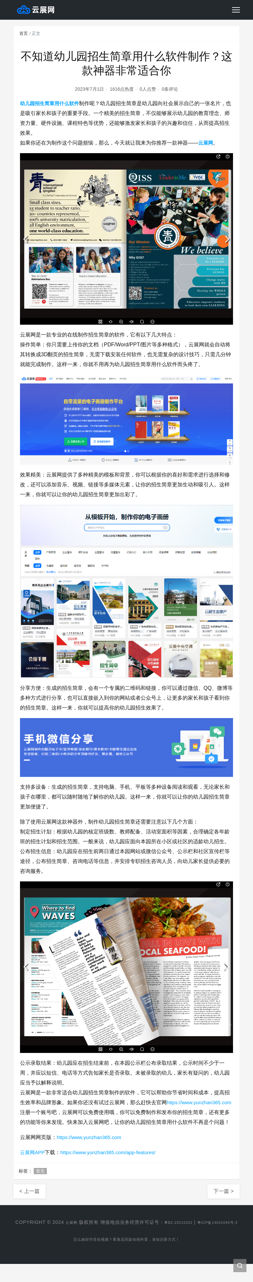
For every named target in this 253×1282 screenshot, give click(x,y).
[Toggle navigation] (235, 10)
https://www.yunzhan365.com (54, 1112)
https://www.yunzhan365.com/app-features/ (112, 1162)
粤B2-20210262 (191, 1232)
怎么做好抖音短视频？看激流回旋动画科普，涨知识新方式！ (126, 1258)
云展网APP (33, 1162)
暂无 (40, 1180)
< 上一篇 (29, 1201)
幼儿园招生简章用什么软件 (51, 103)
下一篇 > (223, 1201)
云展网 (206, 143)
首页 (23, 33)
